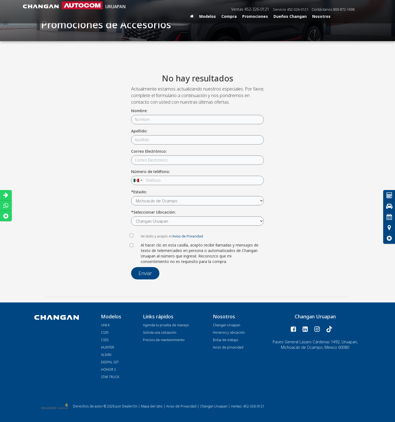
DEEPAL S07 (110, 362)
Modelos (207, 16)
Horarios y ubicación (229, 332)
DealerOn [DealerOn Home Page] (129, 406)
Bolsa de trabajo (225, 340)
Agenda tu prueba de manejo (166, 325)
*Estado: (139, 191)
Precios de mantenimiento (164, 340)
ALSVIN (106, 354)
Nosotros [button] (321, 16)
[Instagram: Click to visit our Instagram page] (317, 329)
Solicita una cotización (159, 332)
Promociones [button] (255, 16)
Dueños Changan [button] (290, 16)
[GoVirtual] (55, 406)
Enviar (145, 273)
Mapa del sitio (152, 406)
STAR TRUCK (110, 377)
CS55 (105, 340)
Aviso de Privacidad (187, 236)
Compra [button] (229, 16)
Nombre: (139, 110)
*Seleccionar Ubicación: (153, 212)
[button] (389, 238)
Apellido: (139, 131)
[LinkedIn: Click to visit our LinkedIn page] (305, 329)
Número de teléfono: (150, 171)
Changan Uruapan (226, 325)
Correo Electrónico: (149, 151)
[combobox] (137, 180)
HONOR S (108, 369)
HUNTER (107, 347)
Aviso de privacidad (228, 347)
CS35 (105, 332)
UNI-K (105, 325)
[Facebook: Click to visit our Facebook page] (293, 329)
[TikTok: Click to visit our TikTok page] (329, 329)
